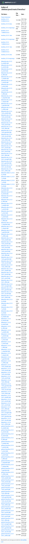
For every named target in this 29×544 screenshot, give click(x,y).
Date (22, 14)
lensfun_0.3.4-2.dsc (6, 54)
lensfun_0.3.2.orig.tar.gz (7, 27)
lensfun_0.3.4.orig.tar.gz (7, 58)
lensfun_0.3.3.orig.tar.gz (7, 39)
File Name (4, 14)
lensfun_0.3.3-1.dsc (6, 35)
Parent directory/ (6, 17)
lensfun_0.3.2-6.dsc (6, 24)
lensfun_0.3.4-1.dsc (6, 47)
